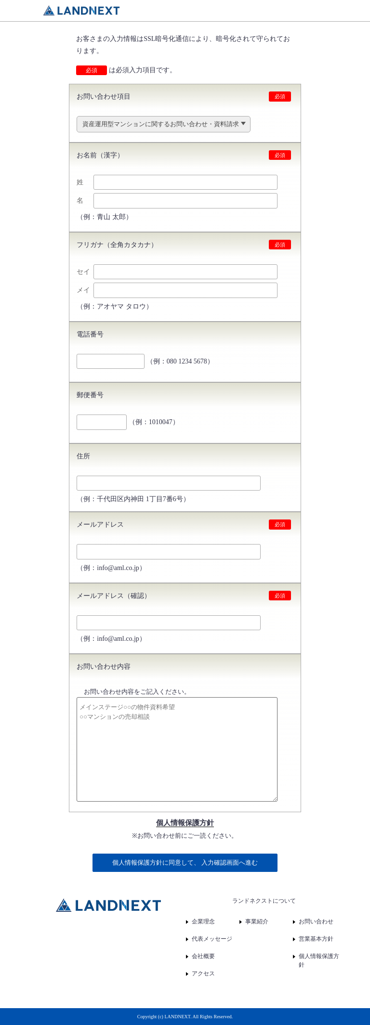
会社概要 (203, 956)
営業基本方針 (316, 938)
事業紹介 (256, 921)
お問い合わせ (316, 921)
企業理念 (203, 921)
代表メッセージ (212, 938)
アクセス (203, 973)
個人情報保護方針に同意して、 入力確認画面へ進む (185, 862)
